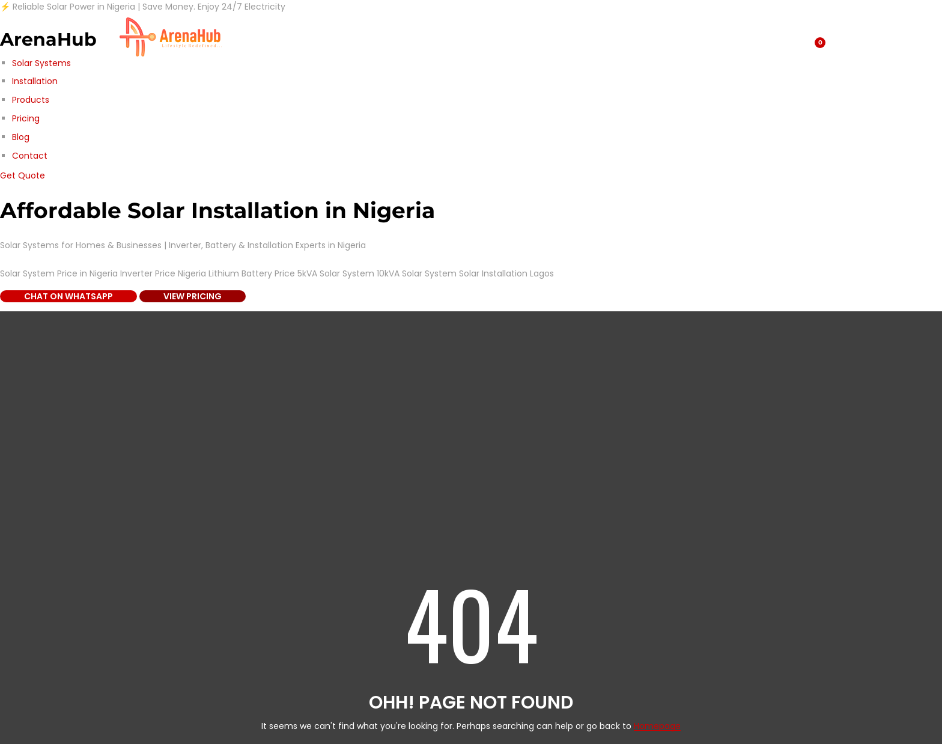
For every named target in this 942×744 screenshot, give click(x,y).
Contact (29, 156)
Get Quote (22, 175)
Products (30, 100)
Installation (35, 81)
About (358, 36)
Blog (20, 137)
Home (482, 36)
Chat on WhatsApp (68, 296)
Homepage (657, 726)
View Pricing (192, 296)
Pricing (26, 118)
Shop (252, 36)
